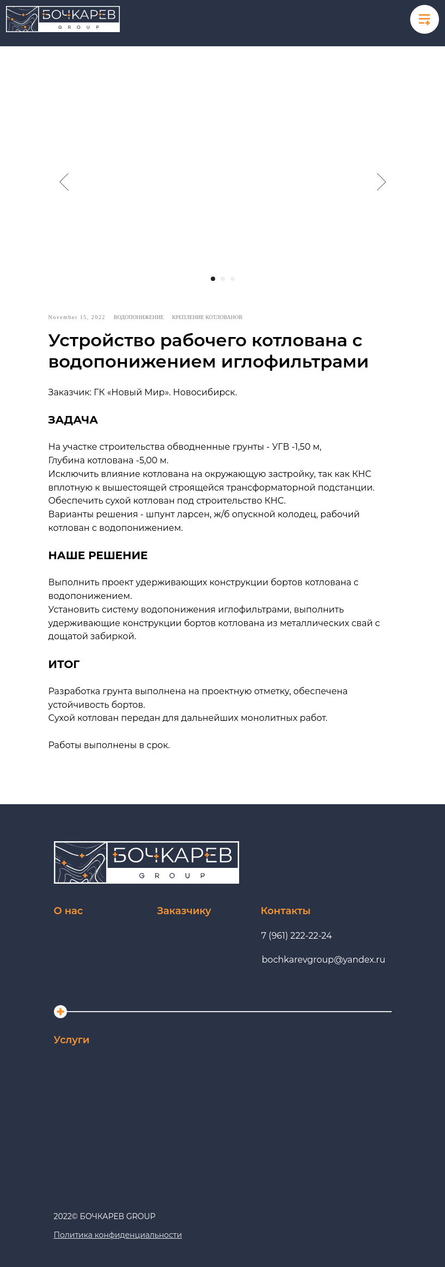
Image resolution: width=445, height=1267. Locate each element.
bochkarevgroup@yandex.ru (324, 959)
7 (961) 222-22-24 (296, 936)
